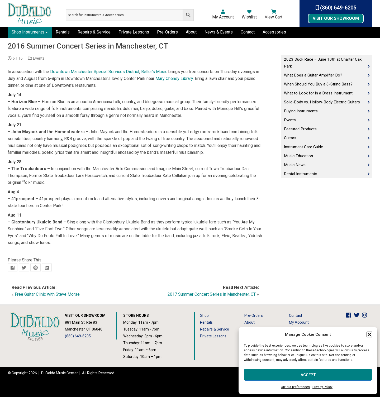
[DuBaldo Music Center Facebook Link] (350, 315)
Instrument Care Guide (303, 147)
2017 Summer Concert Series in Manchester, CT (212, 294)
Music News (295, 164)
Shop (204, 315)
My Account (223, 14)
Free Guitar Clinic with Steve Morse (47, 294)
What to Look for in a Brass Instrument (318, 93)
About (191, 32)
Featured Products (300, 129)
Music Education (298, 156)
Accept (308, 374)
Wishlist (249, 14)
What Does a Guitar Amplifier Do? (313, 75)
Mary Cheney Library (174, 78)
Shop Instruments (28, 32)
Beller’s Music (154, 71)
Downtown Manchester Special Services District (94, 71)
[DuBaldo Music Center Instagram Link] (366, 315)
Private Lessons (133, 32)
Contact (248, 32)
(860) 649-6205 (336, 7)
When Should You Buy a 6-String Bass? (318, 84)
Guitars (290, 138)
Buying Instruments (301, 111)
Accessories (274, 32)
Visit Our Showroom (336, 18)
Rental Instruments (300, 173)
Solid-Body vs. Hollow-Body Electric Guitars (322, 102)
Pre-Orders (167, 32)
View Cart (273, 14)
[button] (369, 334)
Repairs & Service (94, 32)
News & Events (219, 32)
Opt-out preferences (295, 387)
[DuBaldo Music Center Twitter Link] (358, 315)
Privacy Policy (322, 387)
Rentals (63, 32)
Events (39, 58)
